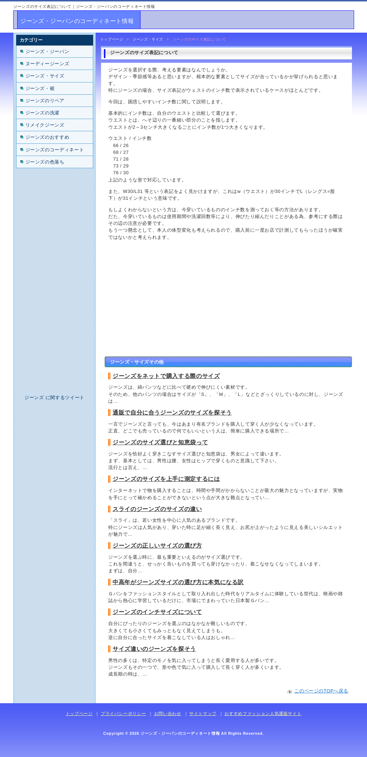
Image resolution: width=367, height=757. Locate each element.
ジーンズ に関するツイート (54, 397)
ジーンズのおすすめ (47, 137)
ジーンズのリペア (45, 100)
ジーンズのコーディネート (54, 149)
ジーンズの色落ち (45, 162)
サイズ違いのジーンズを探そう (154, 649)
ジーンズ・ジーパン (47, 51)
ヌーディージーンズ (47, 63)
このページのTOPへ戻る (321, 691)
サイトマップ (202, 713)
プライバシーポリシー (123, 713)
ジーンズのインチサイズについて (157, 612)
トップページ (111, 39)
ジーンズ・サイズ (148, 39)
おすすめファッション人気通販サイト (262, 713)
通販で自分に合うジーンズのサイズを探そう (172, 413)
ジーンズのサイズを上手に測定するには (166, 479)
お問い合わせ (167, 713)
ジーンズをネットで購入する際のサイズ (166, 376)
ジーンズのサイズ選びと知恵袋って (160, 442)
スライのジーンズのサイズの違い (157, 509)
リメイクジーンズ (45, 125)
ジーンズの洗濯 (42, 112)
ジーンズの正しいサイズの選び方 (157, 546)
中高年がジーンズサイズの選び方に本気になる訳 (178, 582)
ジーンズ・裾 (40, 88)
